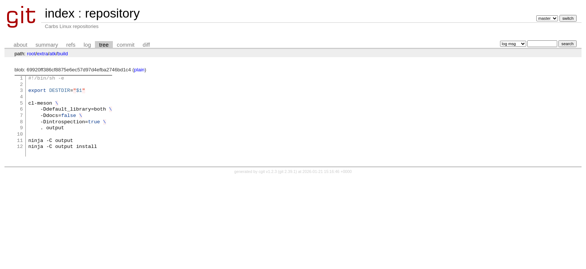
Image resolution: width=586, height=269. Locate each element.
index (60, 13)
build (63, 53)
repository (112, 13)
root (31, 53)
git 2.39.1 (287, 171)
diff (146, 45)
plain (139, 69)
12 (20, 146)
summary (47, 45)
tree (103, 45)
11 (20, 140)
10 (20, 134)
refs (70, 45)
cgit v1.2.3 (268, 171)
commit (126, 45)
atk (52, 53)
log (87, 45)
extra (42, 53)
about (20, 45)
